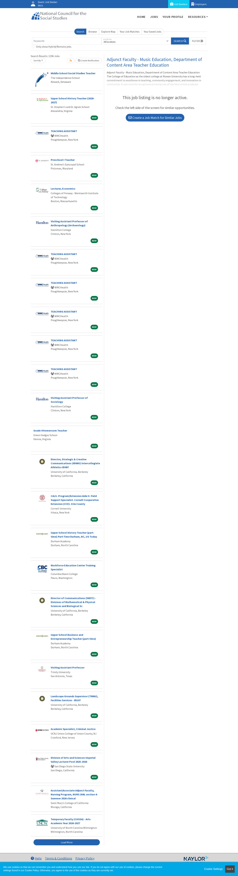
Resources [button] (196, 17)
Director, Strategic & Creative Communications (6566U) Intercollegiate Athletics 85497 (75, 463)
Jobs (154, 17)
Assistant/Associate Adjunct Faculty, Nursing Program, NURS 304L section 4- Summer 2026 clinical (74, 794)
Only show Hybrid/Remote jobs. (54, 46)
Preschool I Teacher (63, 159)
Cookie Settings (213, 869)
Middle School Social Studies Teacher (73, 73)
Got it (230, 869)
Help (36, 858)
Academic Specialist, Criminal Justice (73, 729)
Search (80, 31)
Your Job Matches (129, 31)
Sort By (37, 60)
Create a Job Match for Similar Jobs (155, 118)
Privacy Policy (84, 858)
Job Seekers (178, 4)
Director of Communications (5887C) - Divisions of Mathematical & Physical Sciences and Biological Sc (73, 602)
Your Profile (173, 17)
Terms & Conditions (58, 858)
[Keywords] (66, 41)
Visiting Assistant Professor (67, 667)
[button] (197, 41)
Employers (199, 4)
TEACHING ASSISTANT (64, 131)
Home (141, 17)
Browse (92, 31)
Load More (67, 842)
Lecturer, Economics (63, 188)
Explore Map (108, 31)
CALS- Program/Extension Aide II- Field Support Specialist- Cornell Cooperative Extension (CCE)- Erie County (75, 500)
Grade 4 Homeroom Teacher (50, 430)
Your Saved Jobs (152, 31)
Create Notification (88, 60)
